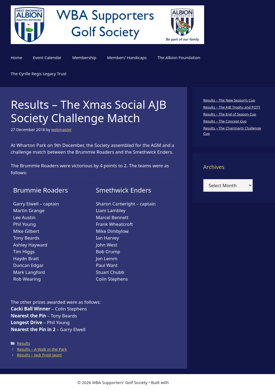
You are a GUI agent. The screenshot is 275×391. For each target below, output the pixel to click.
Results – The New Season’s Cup (229, 100)
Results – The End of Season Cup (229, 114)
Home (16, 57)
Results (23, 343)
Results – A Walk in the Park (42, 349)
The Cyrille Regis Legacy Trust (39, 73)
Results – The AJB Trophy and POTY (231, 107)
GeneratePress (184, 382)
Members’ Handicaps (127, 57)
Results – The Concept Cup (225, 121)
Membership (84, 57)
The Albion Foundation (178, 57)
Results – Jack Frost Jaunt (39, 354)
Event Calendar (47, 57)
